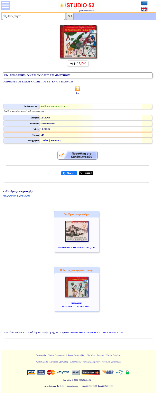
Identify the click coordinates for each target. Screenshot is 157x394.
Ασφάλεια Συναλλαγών (111, 362)
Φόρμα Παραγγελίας (76, 355)
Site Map (90, 355)
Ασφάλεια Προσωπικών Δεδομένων (85, 362)
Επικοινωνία (41, 355)
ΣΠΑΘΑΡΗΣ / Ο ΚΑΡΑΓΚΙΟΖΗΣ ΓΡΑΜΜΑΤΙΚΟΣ (98, 332)
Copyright (67, 380)
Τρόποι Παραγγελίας (56, 355)
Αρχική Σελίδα (42, 362)
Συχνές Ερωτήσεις (113, 355)
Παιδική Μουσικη (50, 140)
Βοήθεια (100, 355)
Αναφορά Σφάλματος (59, 362)
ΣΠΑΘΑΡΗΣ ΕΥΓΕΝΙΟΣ (16, 196)
